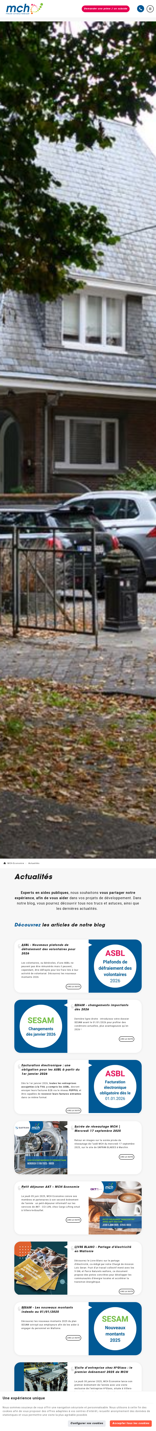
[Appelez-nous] (140, 8)
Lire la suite (73, 987)
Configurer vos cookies (86, 1423)
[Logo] (24, 9)
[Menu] (150, 8)
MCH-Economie (14, 863)
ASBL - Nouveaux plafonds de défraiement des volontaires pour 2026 (48, 949)
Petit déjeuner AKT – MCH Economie (50, 1187)
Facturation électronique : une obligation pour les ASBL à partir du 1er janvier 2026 (50, 1070)
